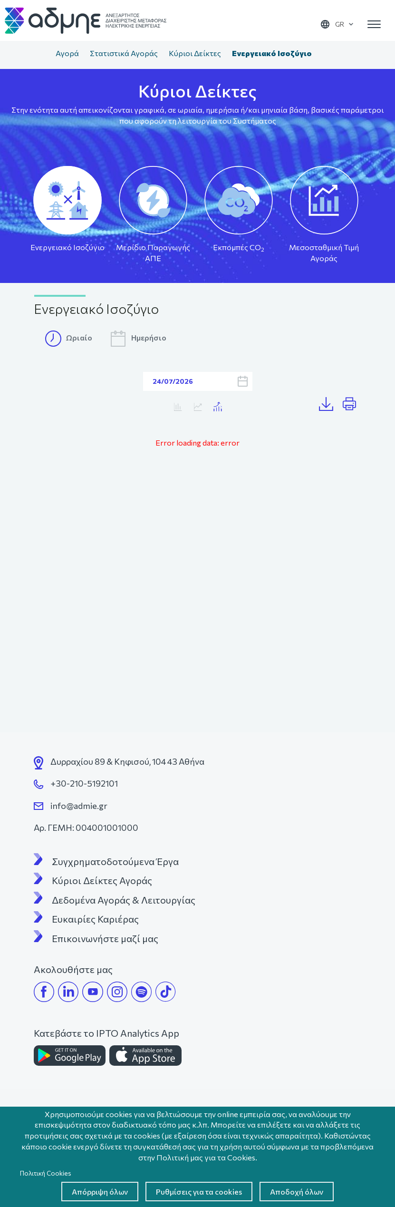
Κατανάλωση (197, 407)
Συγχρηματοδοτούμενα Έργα (115, 861)
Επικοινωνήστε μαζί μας (105, 938)
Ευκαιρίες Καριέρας (95, 919)
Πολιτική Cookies (45, 1173)
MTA (177, 407)
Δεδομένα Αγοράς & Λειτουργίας (123, 899)
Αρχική (40, 54)
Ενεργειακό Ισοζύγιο (67, 247)
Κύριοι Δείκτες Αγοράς (102, 880)
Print (353, 404)
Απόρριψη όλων (100, 1191)
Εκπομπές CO (238, 248)
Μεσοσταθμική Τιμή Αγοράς (324, 253)
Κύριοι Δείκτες (195, 53)
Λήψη (330, 404)
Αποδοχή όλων (296, 1191)
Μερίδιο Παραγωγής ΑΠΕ (153, 253)
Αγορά (67, 53)
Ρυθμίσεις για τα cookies (199, 1191)
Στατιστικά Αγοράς (124, 53)
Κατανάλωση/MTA (217, 406)
